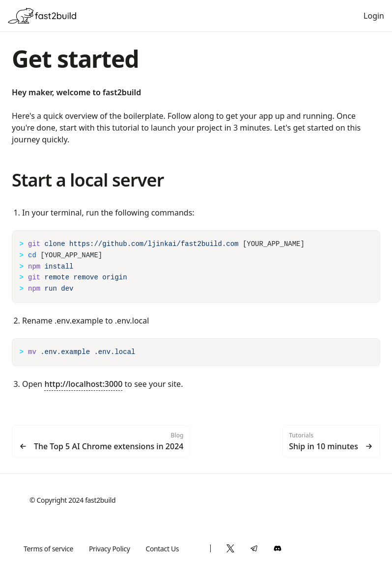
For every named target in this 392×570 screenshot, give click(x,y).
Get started (75, 59)
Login (374, 15)
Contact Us (162, 548)
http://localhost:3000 (83, 384)
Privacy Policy (109, 548)
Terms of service (48, 548)
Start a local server (88, 180)
